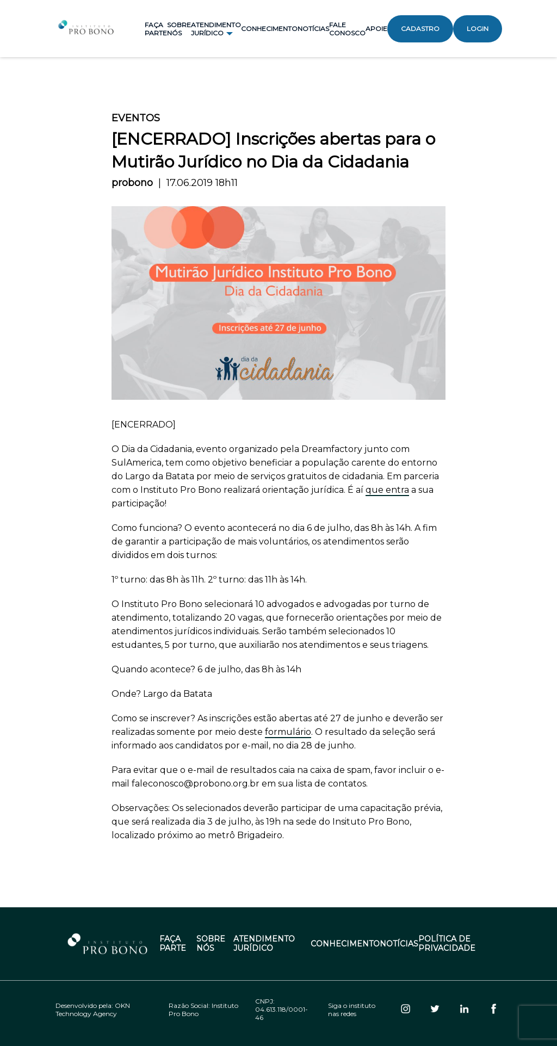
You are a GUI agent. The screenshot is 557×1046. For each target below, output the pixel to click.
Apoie (376, 28)
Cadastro (420, 28)
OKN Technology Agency (92, 1009)
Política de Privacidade (446, 943)
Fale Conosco (347, 29)
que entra (387, 490)
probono (132, 183)
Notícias (313, 28)
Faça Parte (156, 29)
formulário (288, 732)
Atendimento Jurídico (264, 943)
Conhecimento (269, 28)
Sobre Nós (179, 29)
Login (477, 28)
